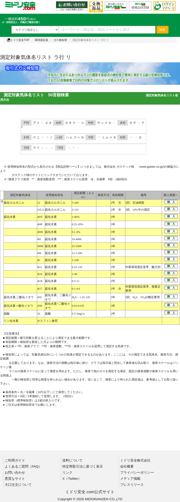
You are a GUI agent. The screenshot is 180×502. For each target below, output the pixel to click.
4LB (39, 281)
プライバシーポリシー (137, 472)
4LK (40, 274)
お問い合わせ (15, 472)
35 (38, 313)
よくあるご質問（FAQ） (23, 466)
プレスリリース (132, 484)
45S (39, 297)
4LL (39, 267)
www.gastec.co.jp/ (151, 166)
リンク (67, 472)
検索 (162, 30)
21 (38, 202)
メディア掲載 (130, 478)
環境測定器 (41, 40)
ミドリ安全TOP (18, 40)
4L (38, 260)
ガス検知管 (60, 40)
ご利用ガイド (15, 460)
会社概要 (127, 466)
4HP (39, 224)
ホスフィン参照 (47, 320)
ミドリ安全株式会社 (135, 460)
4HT (40, 216)
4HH (40, 232)
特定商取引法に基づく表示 (82, 466)
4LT (39, 288)
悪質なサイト (15, 478)
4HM (40, 246)
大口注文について (18, 484)
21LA (40, 209)
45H (39, 305)
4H (39, 239)
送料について (72, 460)
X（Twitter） (71, 478)
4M (39, 253)
